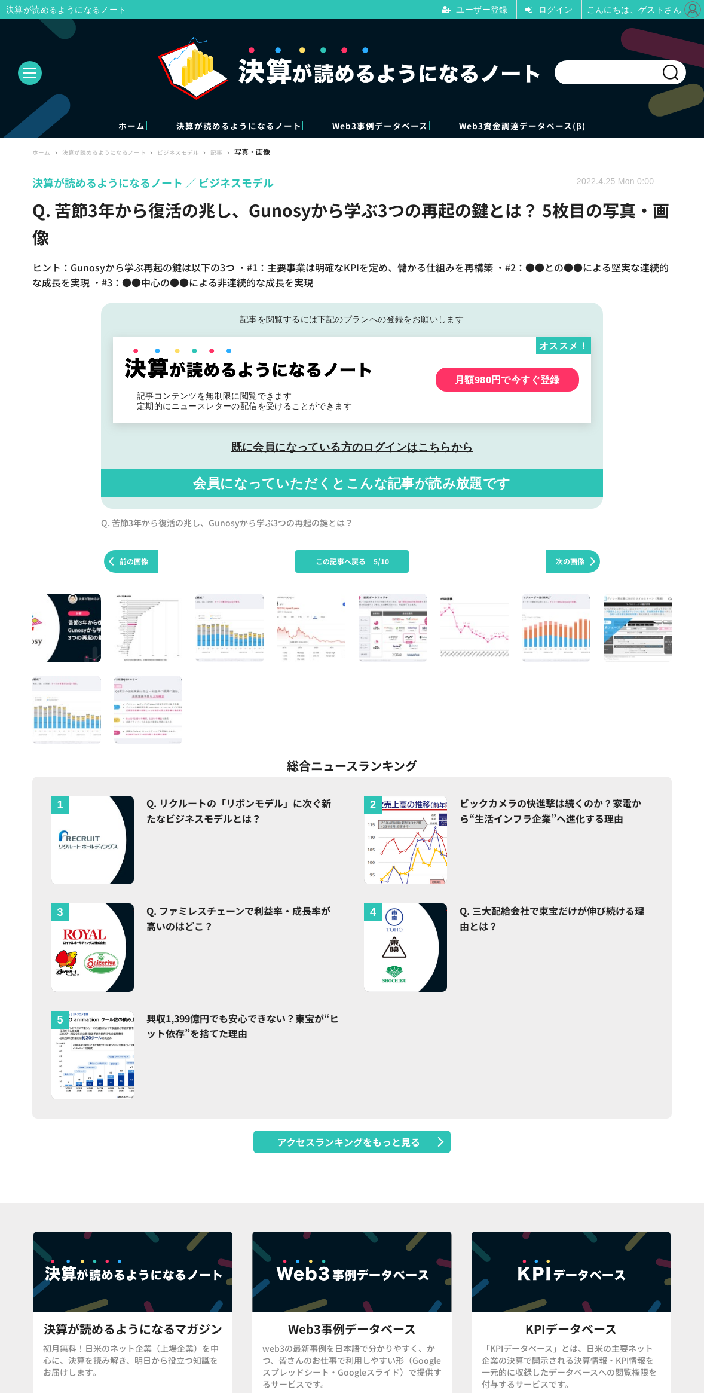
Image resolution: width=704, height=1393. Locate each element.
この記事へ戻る (352, 563)
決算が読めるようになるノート (211, 126)
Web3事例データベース (396, 126)
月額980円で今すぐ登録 (507, 381)
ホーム (65, 126)
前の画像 (134, 563)
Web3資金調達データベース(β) (582, 126)
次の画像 (570, 563)
